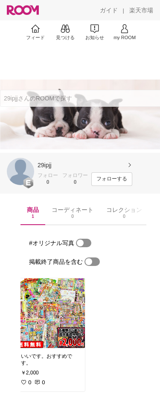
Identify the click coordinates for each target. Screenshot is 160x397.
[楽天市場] (141, 10)
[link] (50, 313)
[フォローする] (111, 179)
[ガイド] (109, 10)
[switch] (83, 243)
